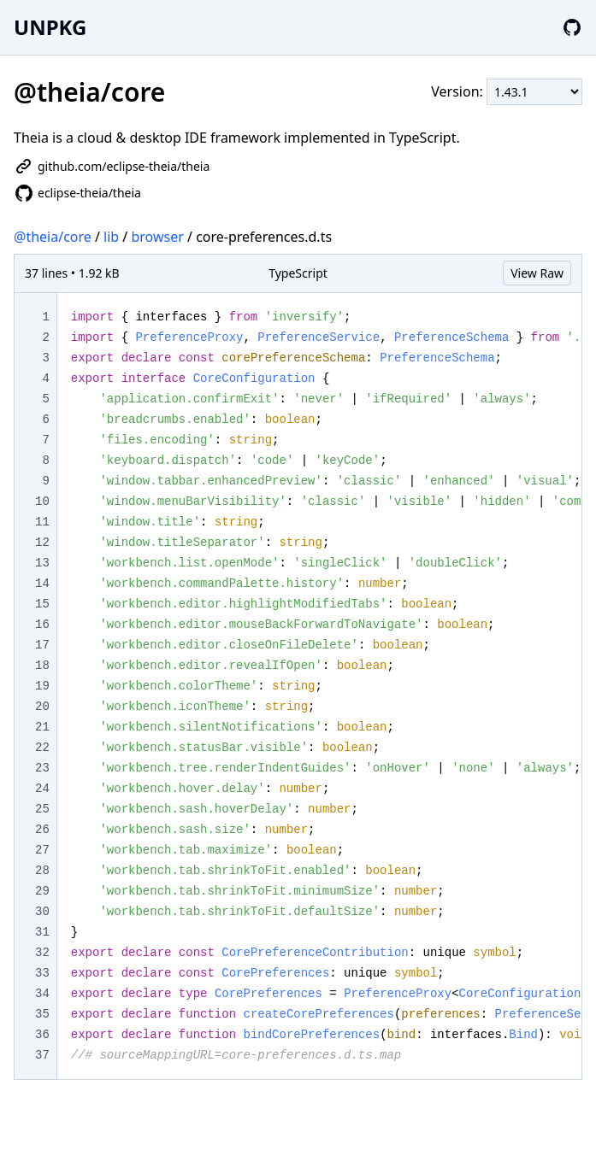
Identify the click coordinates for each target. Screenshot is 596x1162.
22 (42, 747)
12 (42, 542)
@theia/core (52, 236)
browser (157, 236)
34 (42, 994)
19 (42, 686)
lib (111, 236)
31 (42, 932)
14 (42, 583)
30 (42, 911)
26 (42, 829)
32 (42, 953)
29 (42, 891)
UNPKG (50, 27)
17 (42, 645)
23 (42, 768)
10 (42, 501)
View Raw (537, 273)
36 (42, 1035)
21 (42, 727)
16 (42, 624)
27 (42, 850)
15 (42, 604)
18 (42, 665)
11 (42, 522)
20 (42, 706)
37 (42, 1055)
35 (42, 1014)
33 (42, 973)
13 (42, 563)
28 (42, 870)
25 (42, 809)
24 (42, 788)
